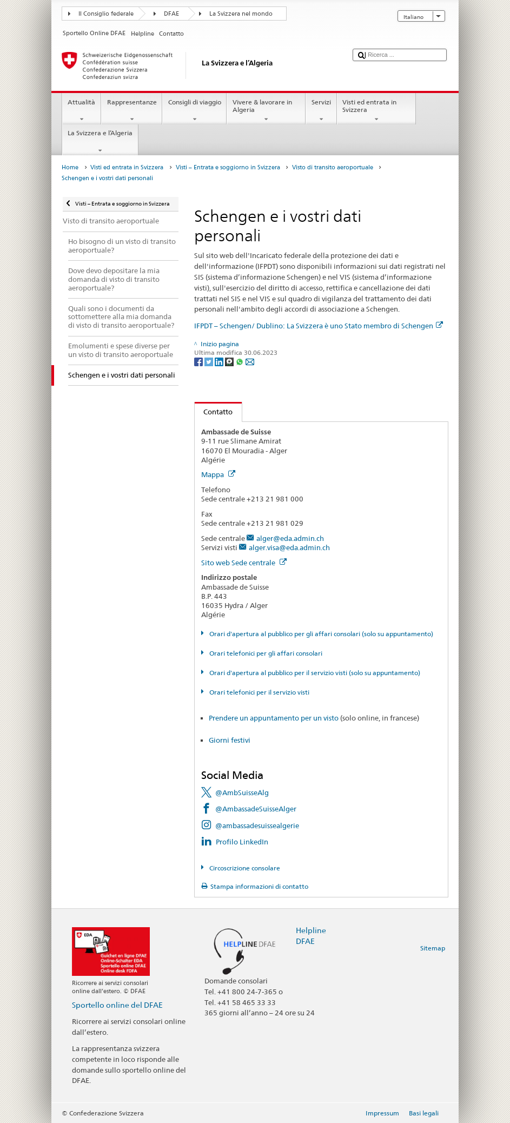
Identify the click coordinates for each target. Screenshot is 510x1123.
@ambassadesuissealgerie (257, 825)
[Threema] (230, 361)
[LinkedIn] (220, 361)
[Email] (250, 361)
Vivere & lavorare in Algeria (266, 111)
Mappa (218, 474)
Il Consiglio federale (106, 13)
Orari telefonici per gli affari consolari (265, 653)
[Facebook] (199, 361)
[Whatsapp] (240, 361)
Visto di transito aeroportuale (332, 167)
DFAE (171, 13)
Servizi (321, 111)
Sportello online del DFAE (117, 1004)
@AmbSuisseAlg (242, 792)
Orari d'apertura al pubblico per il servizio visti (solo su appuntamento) (314, 673)
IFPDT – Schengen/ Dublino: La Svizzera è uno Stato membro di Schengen (318, 325)
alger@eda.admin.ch (290, 538)
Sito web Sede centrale (244, 562)
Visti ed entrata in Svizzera (376, 111)
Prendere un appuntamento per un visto (274, 718)
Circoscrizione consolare (244, 868)
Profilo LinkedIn (242, 841)
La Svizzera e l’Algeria (100, 142)
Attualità (82, 111)
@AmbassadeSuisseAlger (255, 808)
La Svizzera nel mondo (241, 13)
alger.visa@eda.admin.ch (289, 547)
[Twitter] (209, 361)
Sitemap (432, 948)
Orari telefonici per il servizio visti (258, 692)
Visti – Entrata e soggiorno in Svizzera (228, 167)
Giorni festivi (229, 740)
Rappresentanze (132, 111)
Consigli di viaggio (194, 111)
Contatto (214, 411)
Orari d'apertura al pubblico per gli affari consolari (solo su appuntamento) (320, 634)
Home (70, 167)
